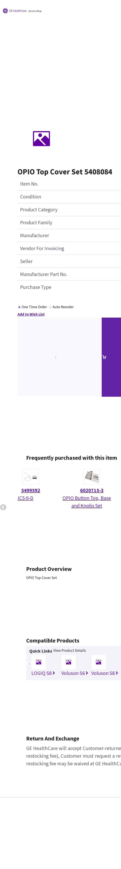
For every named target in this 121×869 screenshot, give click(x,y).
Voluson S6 (74, 673)
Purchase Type (35, 287)
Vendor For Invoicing (42, 248)
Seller (26, 261)
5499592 (30, 490)
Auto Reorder (63, 306)
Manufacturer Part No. (43, 274)
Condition (30, 196)
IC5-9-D (25, 498)
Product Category (39, 209)
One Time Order (34, 306)
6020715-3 (91, 490)
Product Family (36, 222)
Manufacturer (34, 235)
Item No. (29, 184)
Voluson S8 (104, 673)
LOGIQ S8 (43, 673)
